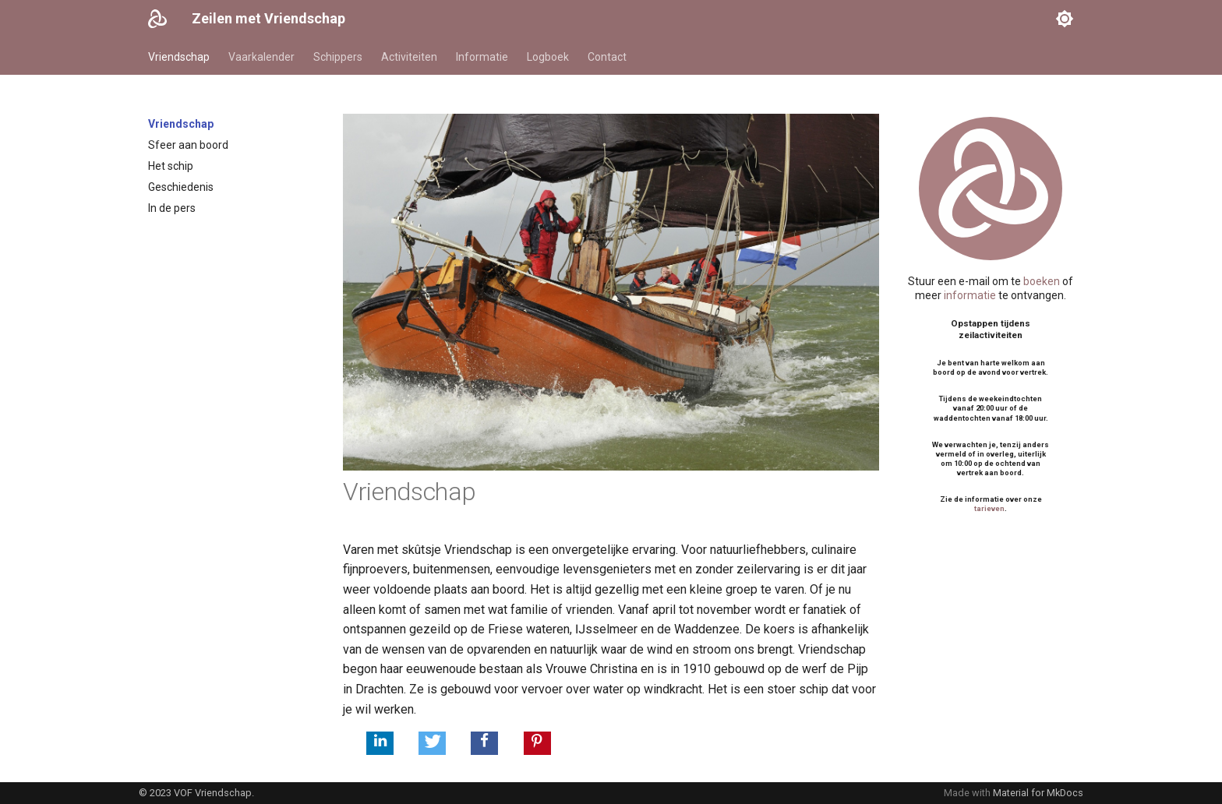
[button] (380, 743)
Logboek (548, 57)
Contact (607, 57)
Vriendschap (179, 57)
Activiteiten (409, 57)
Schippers (337, 57)
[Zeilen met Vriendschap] (157, 18)
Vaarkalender (261, 57)
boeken (1041, 281)
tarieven (989, 508)
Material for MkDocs (1038, 793)
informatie (970, 295)
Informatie (482, 57)
